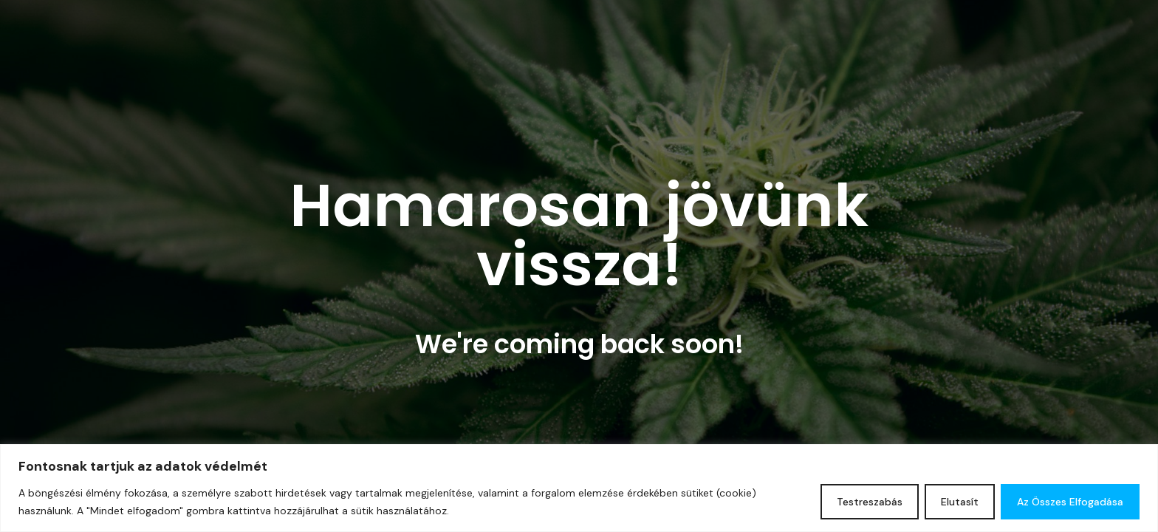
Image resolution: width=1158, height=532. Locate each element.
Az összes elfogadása (1070, 501)
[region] (579, 488)
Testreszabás (869, 501)
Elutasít (960, 501)
